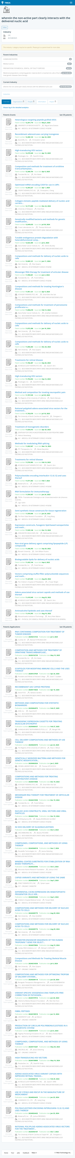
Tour (12, 1153)
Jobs (18, 1153)
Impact (53, 102)
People (31, 102)
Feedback (26, 1153)
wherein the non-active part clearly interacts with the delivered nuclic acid (37, 87)
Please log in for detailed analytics (16, 107)
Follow (5, 27)
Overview (6, 102)
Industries (6, 94)
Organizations (18, 102)
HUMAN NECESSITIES (37, 59)
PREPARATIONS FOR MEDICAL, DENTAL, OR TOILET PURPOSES (37, 68)
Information (42, 102)
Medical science (37, 64)
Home (6, 1153)
